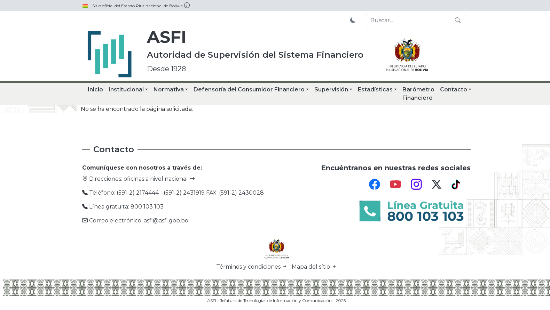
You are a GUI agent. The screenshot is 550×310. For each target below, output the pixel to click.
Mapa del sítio (314, 266)
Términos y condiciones (252, 266)
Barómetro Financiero (418, 93)
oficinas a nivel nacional (159, 179)
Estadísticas (375, 89)
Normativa (169, 89)
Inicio (95, 89)
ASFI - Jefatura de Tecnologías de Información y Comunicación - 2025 (276, 300)
